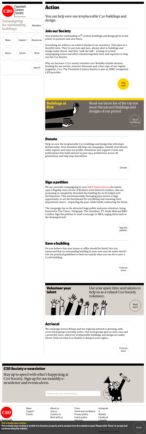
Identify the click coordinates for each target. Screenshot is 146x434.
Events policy (80, 417)
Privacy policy (81, 414)
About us (54, 408)
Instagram (103, 408)
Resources (37, 39)
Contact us (55, 414)
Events (22, 52)
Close (139, 427)
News (8, 39)
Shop (36, 52)
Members (36, 25)
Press (77, 408)
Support (22, 39)
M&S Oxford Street (98, 187)
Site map (78, 420)
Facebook (103, 417)
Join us (53, 411)
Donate (123, 167)
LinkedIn (103, 420)
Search (36, 67)
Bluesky (102, 414)
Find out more (123, 269)
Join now (123, 84)
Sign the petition (123, 229)
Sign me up (109, 393)
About (8, 52)
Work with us (56, 417)
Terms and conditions (84, 411)
